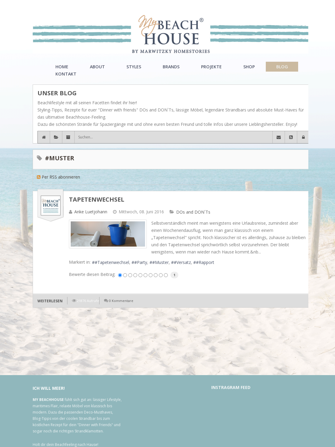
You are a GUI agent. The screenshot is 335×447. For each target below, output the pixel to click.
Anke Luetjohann (90, 212)
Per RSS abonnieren (61, 177)
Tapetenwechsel (96, 199)
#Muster (160, 262)
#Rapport (205, 262)
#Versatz (182, 262)
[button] (303, 137)
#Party (140, 262)
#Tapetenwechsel (112, 262)
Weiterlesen (50, 300)
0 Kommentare (121, 300)
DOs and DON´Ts (193, 212)
